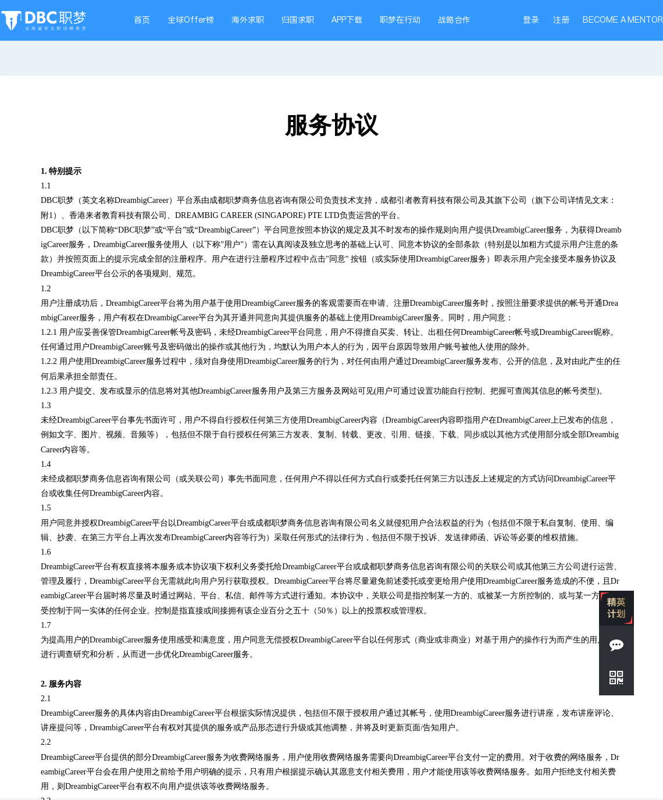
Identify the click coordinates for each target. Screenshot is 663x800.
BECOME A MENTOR (623, 20)
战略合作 (454, 20)
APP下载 (347, 20)
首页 (142, 20)
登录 (531, 20)
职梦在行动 (400, 20)
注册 (561, 20)
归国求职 (297, 20)
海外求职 (247, 20)
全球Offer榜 (190, 20)
